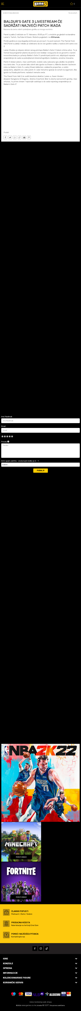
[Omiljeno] (72, 4)
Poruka (5, 442)
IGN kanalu (55, 37)
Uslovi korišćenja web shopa (41, 1002)
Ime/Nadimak (6, 417)
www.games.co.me (29, 1005)
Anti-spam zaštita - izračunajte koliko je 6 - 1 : (20, 461)
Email (3, 426)
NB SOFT (45, 1005)
